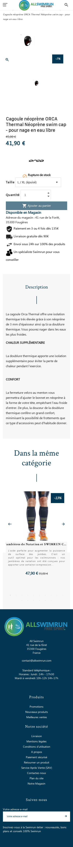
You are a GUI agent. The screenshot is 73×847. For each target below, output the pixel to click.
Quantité (13, 195)
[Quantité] (36, 195)
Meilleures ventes (36, 717)
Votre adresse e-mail (15, 809)
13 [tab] (34, 600)
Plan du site (36, 778)
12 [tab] (28, 600)
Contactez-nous (36, 773)
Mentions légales (36, 742)
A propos (36, 752)
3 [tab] (22, 595)
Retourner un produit (36, 763)
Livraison (36, 736)
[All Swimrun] (36, 5)
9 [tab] (57, 595)
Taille (10, 182)
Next (63, 524)
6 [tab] (39, 595)
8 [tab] (51, 595)
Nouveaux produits (36, 712)
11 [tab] (22, 600)
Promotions (36, 707)
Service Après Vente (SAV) (36, 768)
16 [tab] (51, 600)
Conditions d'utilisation (36, 747)
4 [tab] (28, 595)
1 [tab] (10, 595)
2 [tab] (16, 595)
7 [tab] (45, 595)
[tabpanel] (37, 534)
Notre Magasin (36, 784)
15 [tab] (45, 600)
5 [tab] (34, 595)
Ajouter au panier (36, 205)
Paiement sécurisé (36, 757)
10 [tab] (63, 595)
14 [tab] (39, 600)
